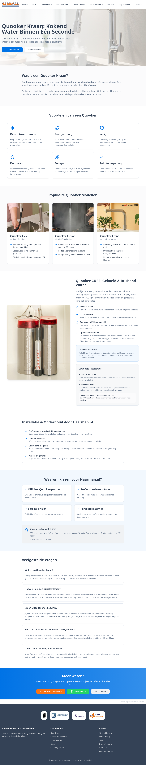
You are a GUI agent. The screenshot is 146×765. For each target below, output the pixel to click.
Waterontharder (63, 4)
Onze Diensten (57, 740)
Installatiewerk (96, 4)
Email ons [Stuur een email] (100, 691)
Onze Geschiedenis (59, 736)
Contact (139, 4)
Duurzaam (47, 4)
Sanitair (111, 4)
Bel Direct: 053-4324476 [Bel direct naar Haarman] (51, 691)
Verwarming (79, 4)
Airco (35, 4)
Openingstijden (57, 747)
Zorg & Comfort (125, 4)
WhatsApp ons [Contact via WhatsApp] (78, 691)
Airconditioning (105, 733)
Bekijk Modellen (34, 49)
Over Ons (24, 4)
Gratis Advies (12, 49)
